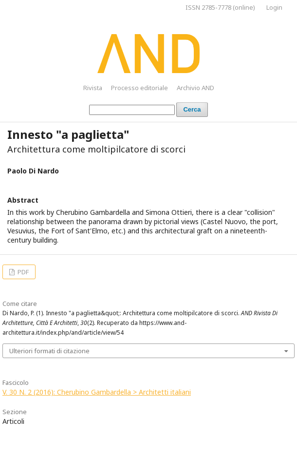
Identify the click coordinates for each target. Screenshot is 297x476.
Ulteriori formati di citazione (49, 350)
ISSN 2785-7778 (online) (220, 7)
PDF (22, 271)
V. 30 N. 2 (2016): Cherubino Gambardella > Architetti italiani (96, 392)
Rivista (92, 87)
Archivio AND (195, 87)
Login (274, 7)
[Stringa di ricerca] (132, 110)
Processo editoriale (139, 87)
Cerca (192, 109)
